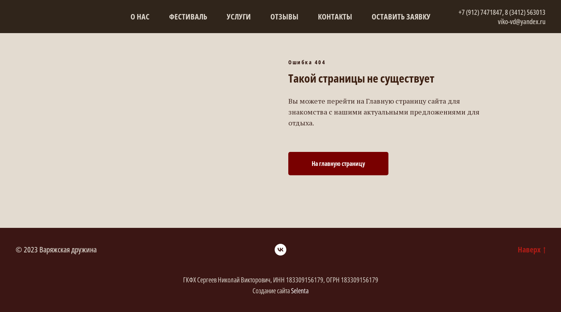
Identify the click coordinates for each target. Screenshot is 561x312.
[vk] (280, 250)
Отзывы (284, 16)
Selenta (300, 290)
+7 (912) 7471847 (480, 12)
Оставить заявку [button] (401, 16)
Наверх (531, 249)
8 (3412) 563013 (525, 12)
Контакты (335, 16)
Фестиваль (188, 16)
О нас (140, 16)
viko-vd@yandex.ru (521, 21)
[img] (32, 26)
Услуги (239, 16)
